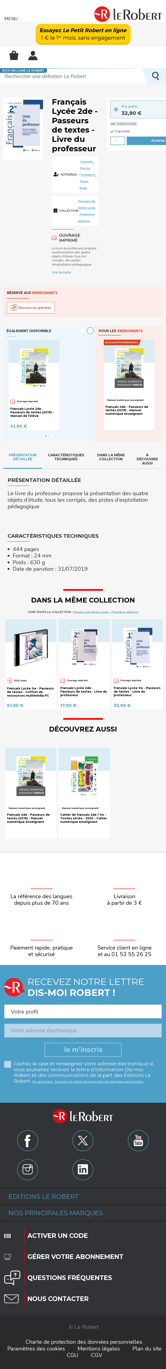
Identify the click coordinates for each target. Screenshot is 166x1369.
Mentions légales (99, 1348)
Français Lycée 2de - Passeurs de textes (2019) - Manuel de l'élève (32, 412)
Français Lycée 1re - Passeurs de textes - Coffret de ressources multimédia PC (30, 692)
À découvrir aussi (147, 459)
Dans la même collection (111, 457)
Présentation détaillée (22, 457)
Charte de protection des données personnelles (83, 1342)
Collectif (86, 162)
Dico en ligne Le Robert (23, 70)
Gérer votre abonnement (75, 1257)
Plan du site (147, 1348)
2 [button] (52, 436)
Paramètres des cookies (36, 1348)
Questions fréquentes (69, 1278)
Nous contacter (58, 1299)
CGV (96, 1355)
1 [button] (46, 436)
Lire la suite (61, 272)
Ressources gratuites (34, 308)
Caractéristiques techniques (66, 457)
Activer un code (57, 1236)
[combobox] (83, 1010)
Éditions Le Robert (43, 1196)
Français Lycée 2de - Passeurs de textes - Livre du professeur (83, 691)
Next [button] (90, 330)
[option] (49, 385)
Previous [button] (82, 330)
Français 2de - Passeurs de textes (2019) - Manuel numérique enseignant (126, 410)
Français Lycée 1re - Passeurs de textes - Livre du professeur (137, 691)
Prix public (129, 106)
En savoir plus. (42, 1082)
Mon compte (33, 55)
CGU (72, 1355)
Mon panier (14, 55)
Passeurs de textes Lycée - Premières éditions (105, 612)
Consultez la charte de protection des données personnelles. (98, 1082)
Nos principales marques (55, 1213)
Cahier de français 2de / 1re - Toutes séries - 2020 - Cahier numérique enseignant (83, 818)
